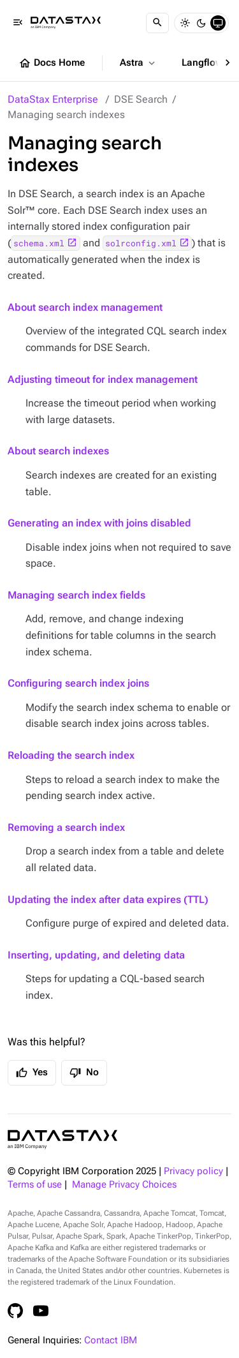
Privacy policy (193, 1171)
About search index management (85, 307)
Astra (138, 63)
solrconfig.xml (141, 243)
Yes (32, 1072)
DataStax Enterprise (53, 99)
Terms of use (35, 1184)
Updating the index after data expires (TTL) (108, 899)
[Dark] (201, 23)
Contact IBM (110, 1340)
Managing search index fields (76, 595)
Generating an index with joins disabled (99, 523)
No (84, 1072)
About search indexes (58, 451)
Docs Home (51, 63)
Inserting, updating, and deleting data (96, 955)
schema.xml (38, 243)
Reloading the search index (71, 755)
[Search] (157, 23)
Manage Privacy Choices (124, 1184)
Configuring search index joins (78, 683)
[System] (218, 23)
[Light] (184, 23)
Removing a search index (66, 827)
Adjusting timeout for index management (103, 379)
